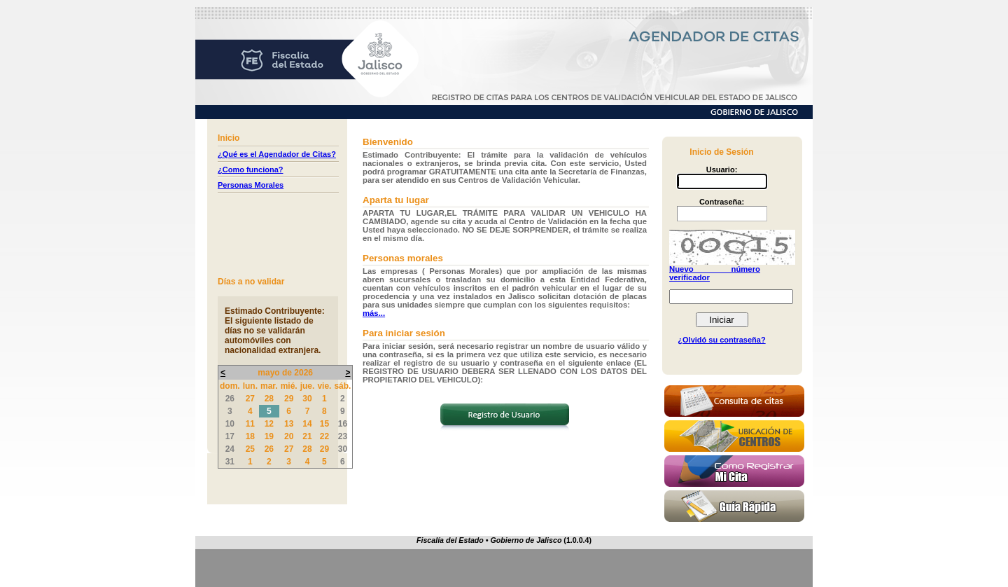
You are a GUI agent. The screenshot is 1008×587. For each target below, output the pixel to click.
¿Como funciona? (251, 169)
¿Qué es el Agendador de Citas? (277, 154)
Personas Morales (251, 185)
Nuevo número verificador (714, 273)
